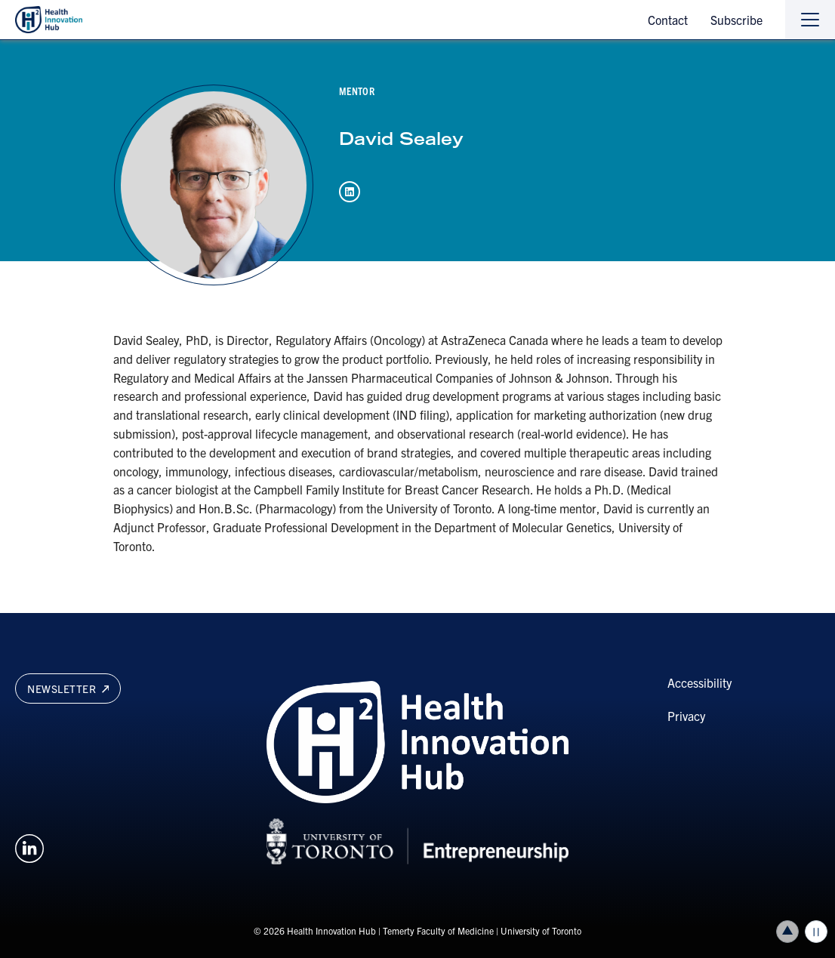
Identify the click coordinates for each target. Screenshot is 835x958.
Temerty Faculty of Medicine (438, 930)
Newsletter (68, 688)
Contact (668, 19)
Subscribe (736, 19)
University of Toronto (541, 930)
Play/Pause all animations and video (816, 931)
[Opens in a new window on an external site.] (29, 846)
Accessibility (699, 682)
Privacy (686, 715)
